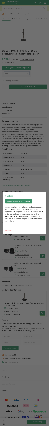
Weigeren (8, 230)
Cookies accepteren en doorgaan (18, 201)
